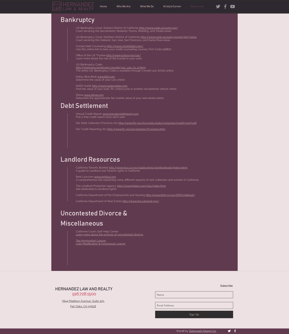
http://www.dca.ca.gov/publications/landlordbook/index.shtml (148, 167)
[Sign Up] (194, 314)
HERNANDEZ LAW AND (76, 289)
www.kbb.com (106, 76)
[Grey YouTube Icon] (232, 6)
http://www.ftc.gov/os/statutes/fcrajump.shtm (136, 129)
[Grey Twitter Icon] (218, 6)
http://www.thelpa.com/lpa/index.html (141, 185)
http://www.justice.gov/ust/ (123, 55)
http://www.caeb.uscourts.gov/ (158, 27)
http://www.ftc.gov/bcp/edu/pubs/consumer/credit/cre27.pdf (157, 122)
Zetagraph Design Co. (202, 330)
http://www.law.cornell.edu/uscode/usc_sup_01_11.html (111, 67)
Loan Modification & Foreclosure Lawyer (100, 243)
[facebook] (225, 6)
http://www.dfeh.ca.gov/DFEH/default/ (170, 195)
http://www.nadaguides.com (109, 85)
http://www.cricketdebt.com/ (125, 46)
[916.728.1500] (84, 294)
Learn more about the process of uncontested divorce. (110, 234)
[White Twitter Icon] (229, 331)
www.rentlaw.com (105, 176)
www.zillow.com (94, 94)
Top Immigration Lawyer (91, 240)
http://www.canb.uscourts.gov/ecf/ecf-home (169, 37)
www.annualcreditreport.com (121, 113)
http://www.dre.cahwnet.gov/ (140, 201)
